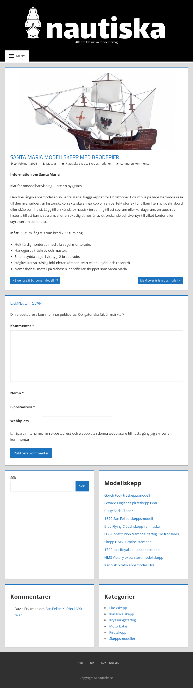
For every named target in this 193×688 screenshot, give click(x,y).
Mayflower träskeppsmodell (159, 281)
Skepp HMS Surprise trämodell (128, 541)
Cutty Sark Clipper (118, 510)
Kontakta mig (110, 662)
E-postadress (22, 407)
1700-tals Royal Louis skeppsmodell (132, 549)
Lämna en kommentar (135, 163)
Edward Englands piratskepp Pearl (131, 503)
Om (92, 662)
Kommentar (22, 325)
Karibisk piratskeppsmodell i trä (129, 565)
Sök (13, 477)
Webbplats (19, 420)
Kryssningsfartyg (122, 620)
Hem (81, 662)
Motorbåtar (118, 626)
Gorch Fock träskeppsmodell (127, 495)
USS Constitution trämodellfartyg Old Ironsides (141, 534)
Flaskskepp (118, 607)
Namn (17, 393)
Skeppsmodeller (100, 163)
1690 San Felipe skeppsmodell (128, 518)
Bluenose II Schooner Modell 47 (36, 281)
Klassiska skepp (76, 163)
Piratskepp (117, 632)
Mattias (51, 163)
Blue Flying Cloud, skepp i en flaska (132, 526)
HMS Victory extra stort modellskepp (133, 557)
